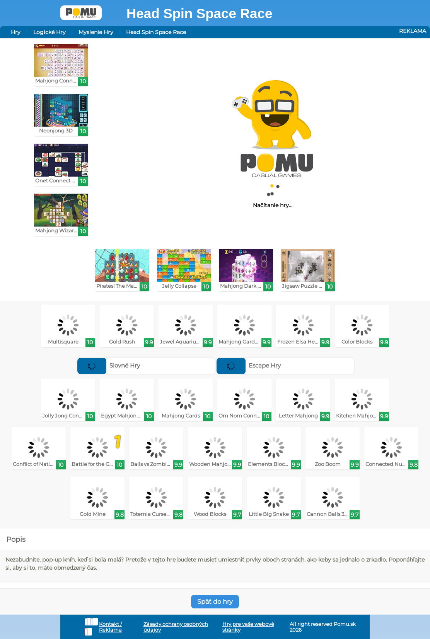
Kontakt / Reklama (110, 627)
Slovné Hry (108, 365)
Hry (15, 32)
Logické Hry (49, 32)
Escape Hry (249, 365)
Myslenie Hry (95, 32)
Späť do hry (215, 601)
